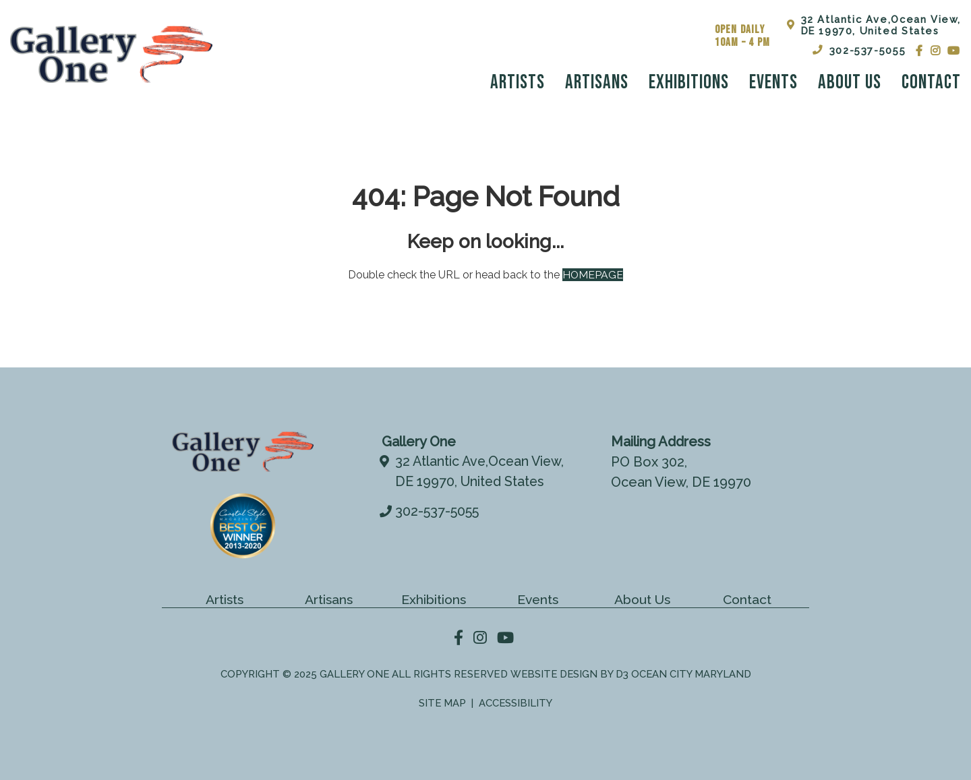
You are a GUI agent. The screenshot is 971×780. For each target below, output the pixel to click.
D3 (622, 673)
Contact (931, 82)
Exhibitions (689, 82)
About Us (849, 82)
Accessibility (516, 702)
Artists (517, 82)
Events (773, 82)
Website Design (553, 673)
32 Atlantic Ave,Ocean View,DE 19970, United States (874, 24)
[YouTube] (954, 50)
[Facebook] (920, 50)
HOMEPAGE (593, 274)
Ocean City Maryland (692, 673)
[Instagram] (936, 50)
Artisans (596, 82)
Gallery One (353, 673)
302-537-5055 (859, 50)
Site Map (442, 702)
